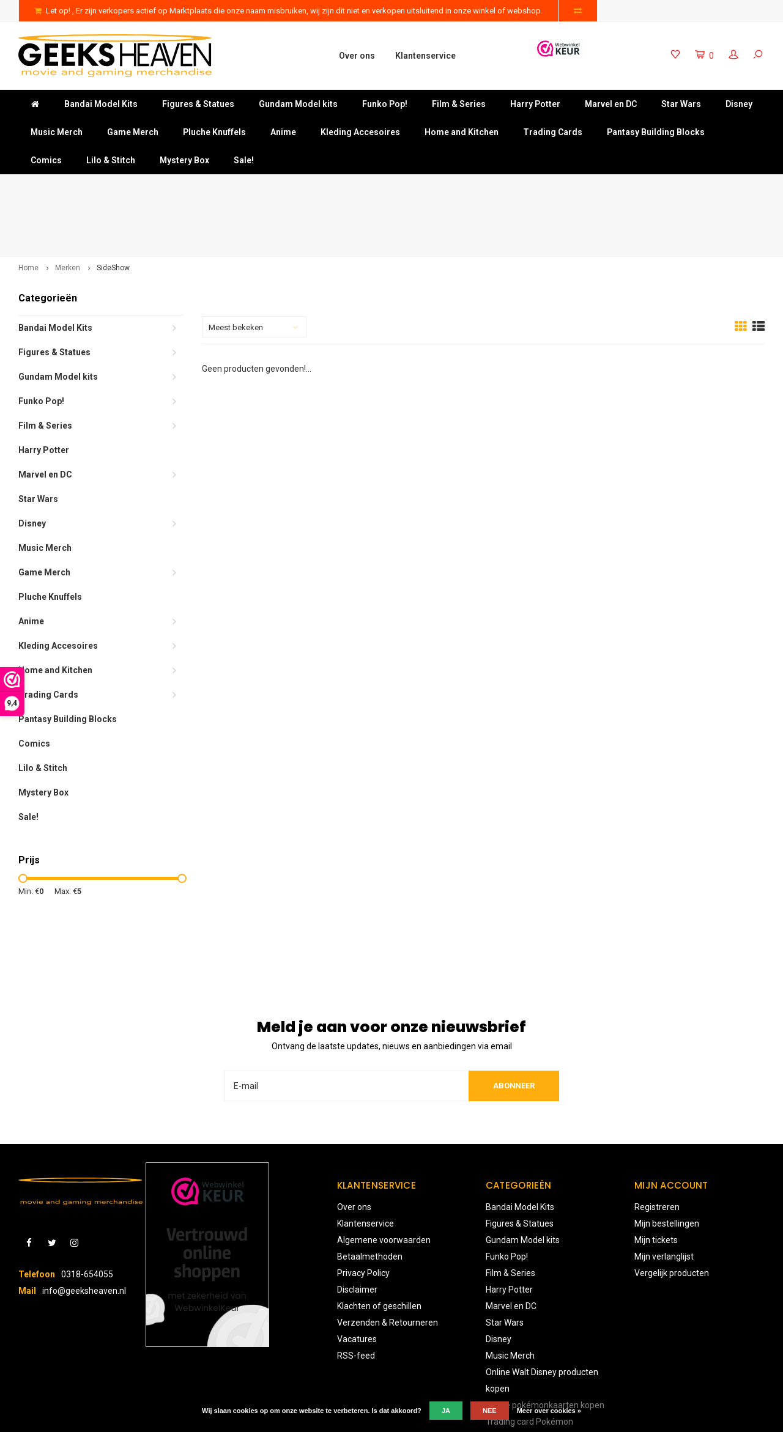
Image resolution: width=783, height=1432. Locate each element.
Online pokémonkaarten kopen (545, 1348)
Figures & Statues (198, 104)
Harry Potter (535, 104)
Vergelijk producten (671, 1215)
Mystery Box (184, 160)
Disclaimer (357, 1232)
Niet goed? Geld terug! (276, 186)
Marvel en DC (611, 104)
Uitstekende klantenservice (705, 186)
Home (28, 210)
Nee (490, 1410)
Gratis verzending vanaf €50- (79, 186)
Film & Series (459, 104)
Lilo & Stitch (110, 160)
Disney (738, 104)
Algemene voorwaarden (384, 1182)
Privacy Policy (363, 1215)
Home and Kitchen (462, 132)
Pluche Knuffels (214, 132)
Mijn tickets (656, 1182)
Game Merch (132, 132)
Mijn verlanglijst (664, 1199)
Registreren (657, 1149)
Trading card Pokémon (529, 1364)
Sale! (244, 160)
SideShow (113, 210)
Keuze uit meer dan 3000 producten (485, 186)
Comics (46, 160)
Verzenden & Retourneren (387, 1265)
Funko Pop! (384, 104)
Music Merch (57, 132)
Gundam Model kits (298, 104)
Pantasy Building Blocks (656, 132)
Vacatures (357, 1281)
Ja (446, 1410)
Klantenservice (425, 56)
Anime (283, 132)
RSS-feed (356, 1298)
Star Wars (681, 104)
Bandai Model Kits (101, 104)
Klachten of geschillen (379, 1248)
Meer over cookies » (549, 1410)
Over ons (357, 56)
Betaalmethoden (370, 1199)
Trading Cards (552, 132)
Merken (67, 210)
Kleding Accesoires (360, 132)
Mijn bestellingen (666, 1166)
